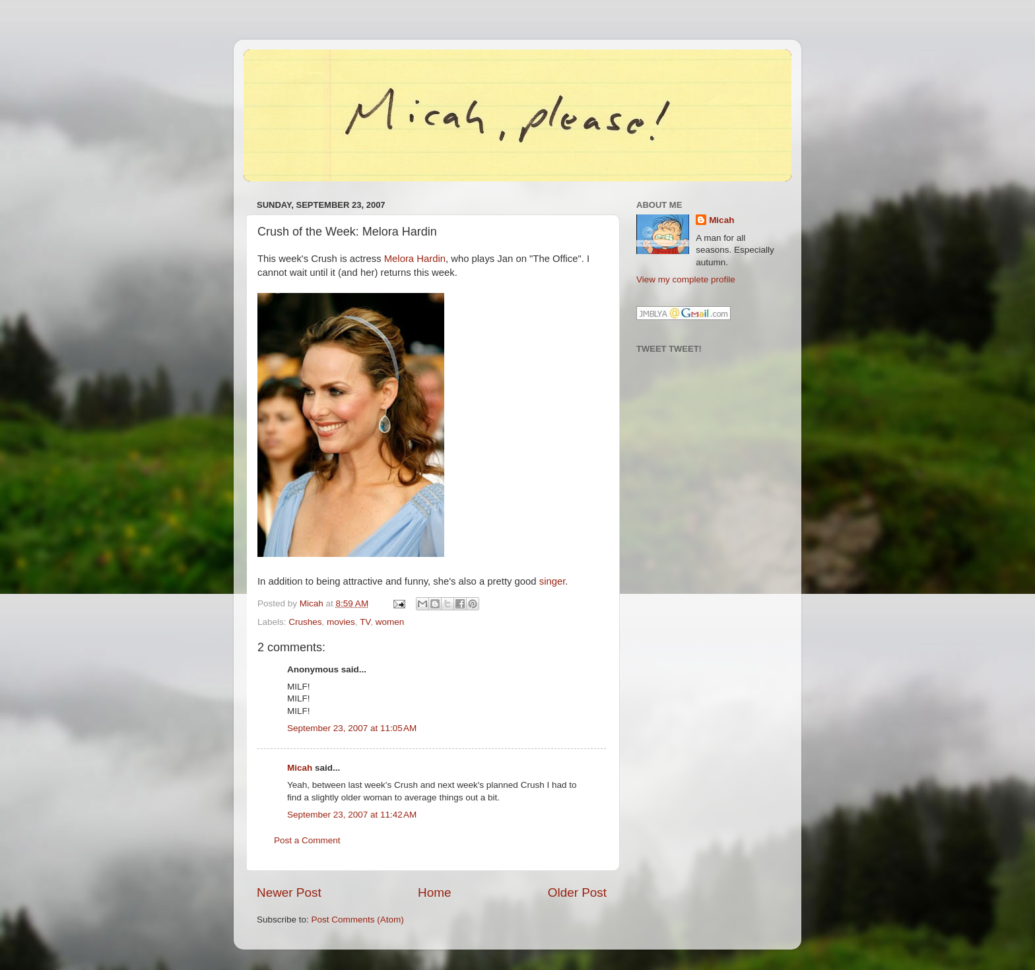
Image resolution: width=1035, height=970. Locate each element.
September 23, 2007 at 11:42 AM (352, 815)
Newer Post (289, 892)
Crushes (304, 622)
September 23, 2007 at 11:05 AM (352, 728)
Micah (299, 768)
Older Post (577, 892)
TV (365, 622)
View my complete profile (685, 279)
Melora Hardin (415, 258)
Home (434, 892)
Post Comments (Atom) (358, 919)
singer (552, 581)
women (390, 622)
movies (341, 622)
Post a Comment (307, 840)
